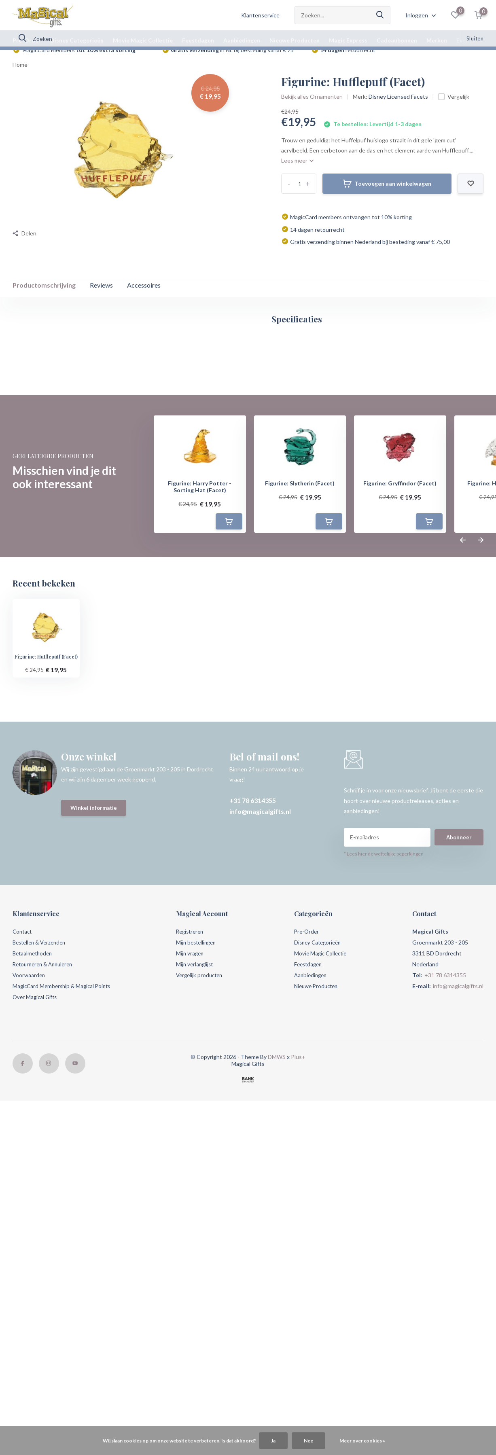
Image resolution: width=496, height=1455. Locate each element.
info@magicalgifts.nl (260, 1117)
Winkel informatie (94, 1115)
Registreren (194, 1237)
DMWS (277, 1362)
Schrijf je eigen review (440, 632)
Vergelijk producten (204, 1280)
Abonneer (459, 1142)
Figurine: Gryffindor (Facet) (400, 789)
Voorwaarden (30, 1280)
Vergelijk (453, 109)
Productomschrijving (44, 298)
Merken (436, 40)
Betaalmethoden (34, 1259)
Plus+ (298, 1362)
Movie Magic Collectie (143, 40)
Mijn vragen (193, 1259)
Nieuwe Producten (294, 40)
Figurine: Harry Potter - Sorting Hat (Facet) (199, 792)
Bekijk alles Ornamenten (312, 109)
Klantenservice (260, 15)
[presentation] (463, 846)
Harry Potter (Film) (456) (65, 593)
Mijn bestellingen (200, 1248)
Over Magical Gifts (36, 1302)
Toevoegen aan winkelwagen (387, 196)
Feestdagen (198, 40)
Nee (308, 1441)
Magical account (43, 539)
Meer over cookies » (362, 1441)
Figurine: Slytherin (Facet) (300, 789)
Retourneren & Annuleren (45, 1270)
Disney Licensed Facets (398, 109)
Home (20, 77)
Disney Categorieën (77, 40)
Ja (273, 1441)
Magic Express (348, 40)
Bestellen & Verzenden (42, 1248)
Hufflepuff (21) (126, 593)
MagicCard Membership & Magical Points (64, 1291)
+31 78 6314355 (252, 1106)
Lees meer (297, 173)
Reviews (101, 298)
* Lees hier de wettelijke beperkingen (384, 1159)
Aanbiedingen (241, 40)
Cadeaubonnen (397, 40)
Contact (23, 1237)
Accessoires (144, 298)
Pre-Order (27, 40)
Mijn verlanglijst (198, 1270)
